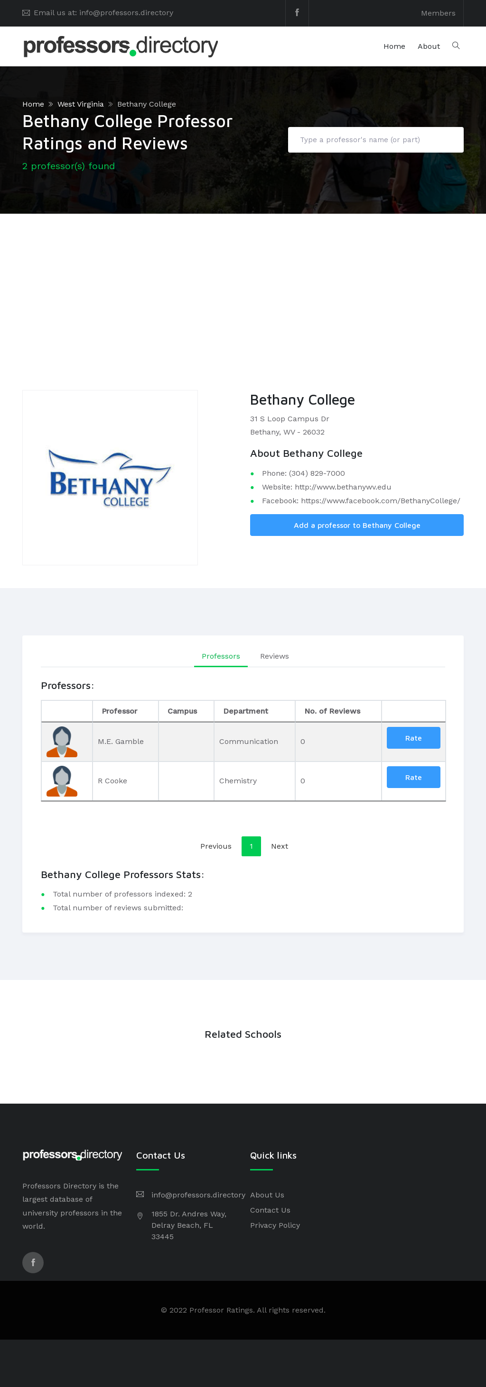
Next (279, 846)
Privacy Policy (275, 1225)
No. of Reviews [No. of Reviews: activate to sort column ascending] (332, 711)
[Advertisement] (243, 284)
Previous (216, 846)
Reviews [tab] (274, 656)
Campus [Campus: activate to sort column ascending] (182, 711)
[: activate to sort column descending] (67, 711)
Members (438, 13)
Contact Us (270, 1210)
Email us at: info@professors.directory (103, 12)
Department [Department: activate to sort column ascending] (245, 711)
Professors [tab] (221, 656)
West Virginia (80, 104)
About (429, 46)
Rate (413, 738)
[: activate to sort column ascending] (414, 711)
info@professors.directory (198, 1194)
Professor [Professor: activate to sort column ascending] (119, 711)
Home (394, 46)
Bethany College (146, 104)
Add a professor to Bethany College (357, 525)
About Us (267, 1194)
